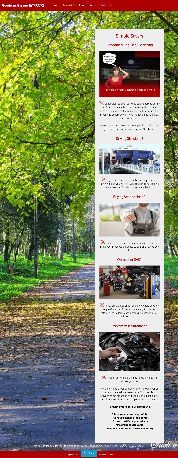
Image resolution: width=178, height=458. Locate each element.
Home (55, 5)
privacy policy (136, 445)
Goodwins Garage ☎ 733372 (23, 5)
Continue (89, 453)
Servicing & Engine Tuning (73, 5)
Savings (92, 5)
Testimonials (106, 5)
